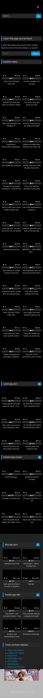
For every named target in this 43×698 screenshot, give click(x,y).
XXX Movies (12, 661)
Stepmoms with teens (16, 667)
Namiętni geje (13, 664)
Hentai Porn (12, 656)
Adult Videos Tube (14, 659)
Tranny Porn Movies (15, 650)
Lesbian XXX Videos (15, 653)
